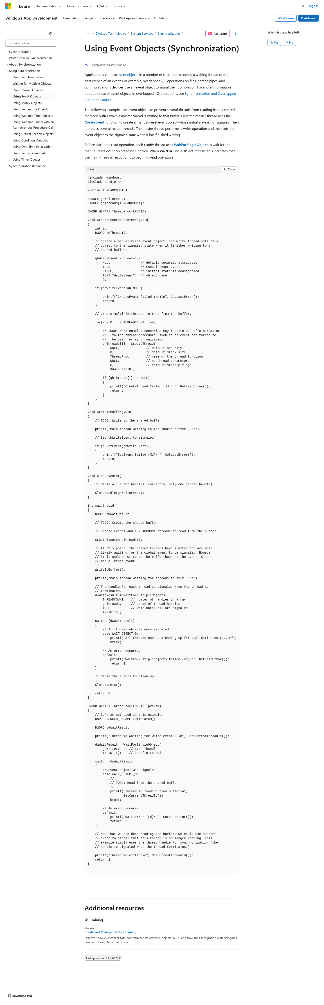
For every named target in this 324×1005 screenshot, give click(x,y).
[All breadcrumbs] (88, 33)
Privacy (98, 991)
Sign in (314, 6)
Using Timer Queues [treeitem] (26, 159)
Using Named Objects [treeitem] (28, 90)
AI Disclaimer (14, 991)
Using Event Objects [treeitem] (27, 96)
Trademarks (186, 991)
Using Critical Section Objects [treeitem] (33, 134)
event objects (128, 74)
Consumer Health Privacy (129, 991)
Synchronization (169, 33)
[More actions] (235, 33)
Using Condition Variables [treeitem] (30, 140)
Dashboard (308, 18)
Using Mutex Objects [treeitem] (27, 103)
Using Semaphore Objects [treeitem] (31, 109)
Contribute (80, 991)
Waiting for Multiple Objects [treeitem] (32, 83)
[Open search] (302, 6)
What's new (286, 18)
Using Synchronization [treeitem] (28, 77)
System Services (142, 33)
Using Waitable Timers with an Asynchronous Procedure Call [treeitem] (33, 125)
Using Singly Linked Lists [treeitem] (30, 153)
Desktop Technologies (111, 33)
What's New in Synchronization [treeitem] (30, 58)
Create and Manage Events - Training (110, 932)
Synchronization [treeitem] (20, 51)
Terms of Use (164, 991)
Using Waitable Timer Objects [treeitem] (33, 115)
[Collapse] (50, 34)
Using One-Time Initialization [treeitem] (32, 146)
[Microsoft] (8, 6)
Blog (61, 991)
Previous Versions (41, 991)
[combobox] (30, 43)
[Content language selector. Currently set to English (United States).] (26, 980)
